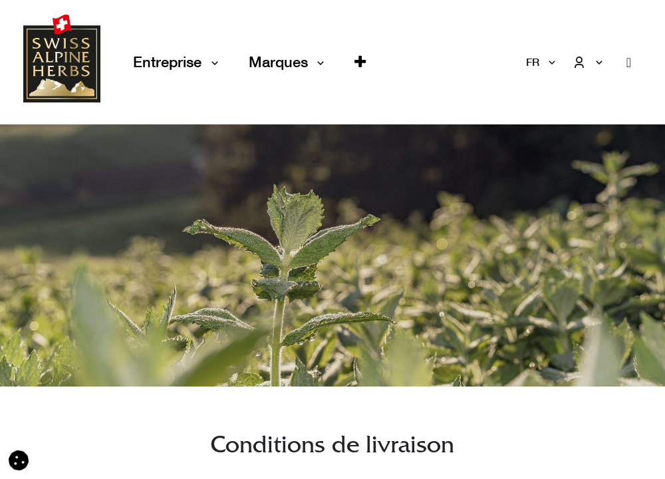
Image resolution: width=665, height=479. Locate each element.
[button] (360, 62)
